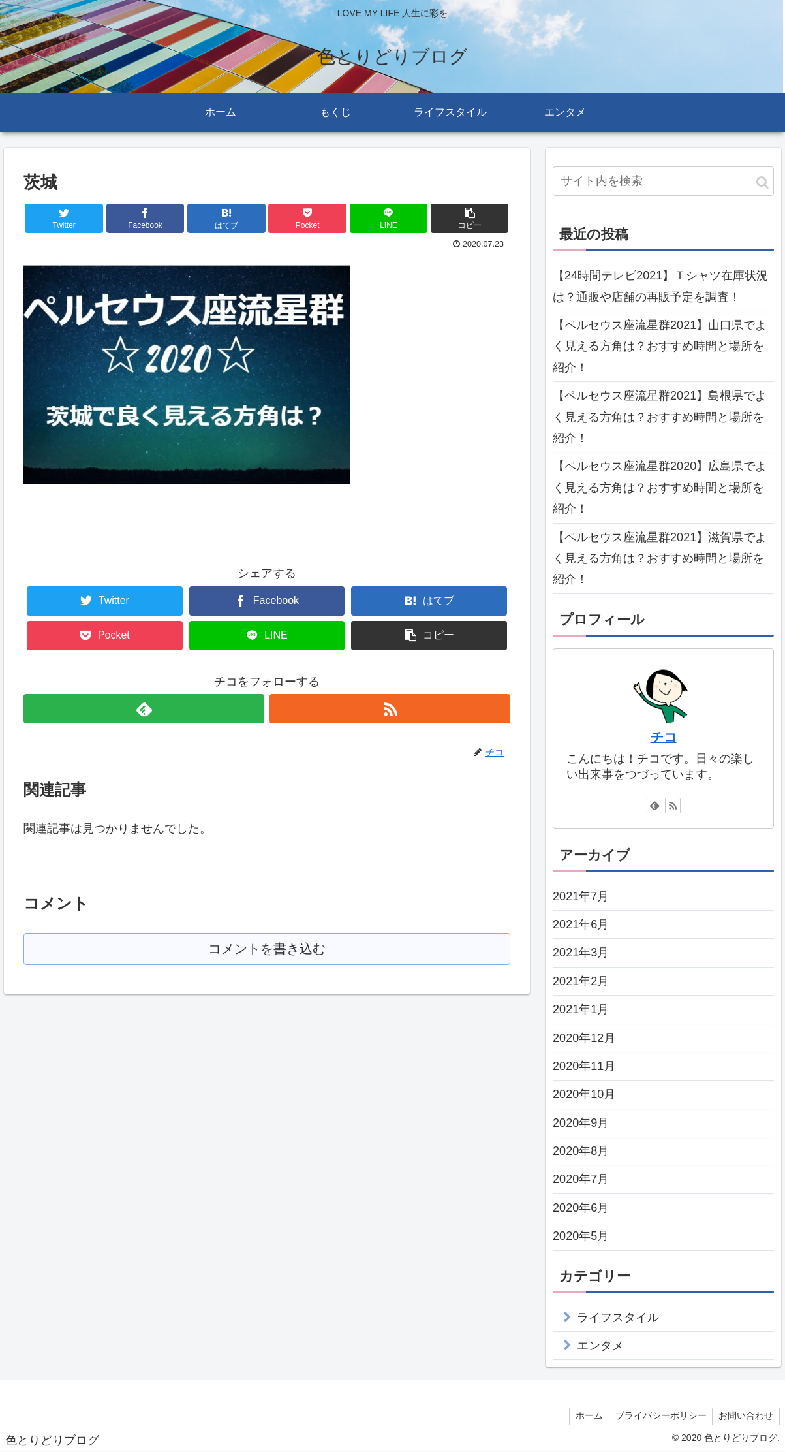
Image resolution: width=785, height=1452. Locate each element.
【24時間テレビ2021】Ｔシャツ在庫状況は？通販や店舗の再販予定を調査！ (660, 286)
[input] (663, 181)
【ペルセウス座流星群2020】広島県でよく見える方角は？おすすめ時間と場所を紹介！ (660, 487)
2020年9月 (581, 1122)
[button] (762, 182)
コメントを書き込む (267, 949)
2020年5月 (581, 1235)
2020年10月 (584, 1094)
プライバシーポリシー (658, 1415)
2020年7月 (581, 1179)
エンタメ (600, 1345)
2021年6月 (581, 924)
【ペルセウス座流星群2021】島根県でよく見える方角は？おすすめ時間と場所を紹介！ (660, 417)
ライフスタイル (618, 1317)
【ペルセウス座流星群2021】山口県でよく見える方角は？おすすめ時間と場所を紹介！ (660, 346)
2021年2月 (581, 981)
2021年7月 (581, 896)
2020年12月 (584, 1038)
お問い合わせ (745, 1415)
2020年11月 (584, 1066)
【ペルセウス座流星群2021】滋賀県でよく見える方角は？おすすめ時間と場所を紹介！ (660, 558)
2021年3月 (581, 952)
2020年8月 (581, 1151)
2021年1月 (581, 1009)
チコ (664, 737)
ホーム (585, 1415)
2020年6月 (581, 1207)
